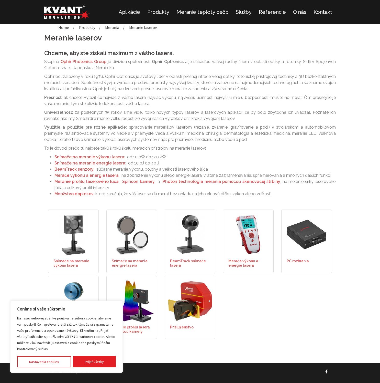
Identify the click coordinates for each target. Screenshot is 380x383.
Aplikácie (129, 12)
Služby (244, 12)
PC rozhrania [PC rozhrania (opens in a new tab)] (298, 261)
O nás (299, 12)
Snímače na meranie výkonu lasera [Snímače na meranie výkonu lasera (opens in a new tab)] (71, 263)
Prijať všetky (94, 361)
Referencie (272, 12)
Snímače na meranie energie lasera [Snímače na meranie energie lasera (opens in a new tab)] (130, 263)
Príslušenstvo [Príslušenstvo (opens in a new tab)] (182, 327)
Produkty (158, 12)
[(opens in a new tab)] (73, 234)
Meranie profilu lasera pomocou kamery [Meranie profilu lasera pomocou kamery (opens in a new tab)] (131, 329)
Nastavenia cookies (44, 361)
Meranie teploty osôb (202, 12)
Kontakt (323, 12)
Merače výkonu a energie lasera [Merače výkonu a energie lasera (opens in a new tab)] (243, 263)
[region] (66, 337)
